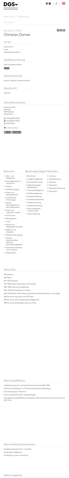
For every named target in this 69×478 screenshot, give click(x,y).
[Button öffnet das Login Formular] (56, 3)
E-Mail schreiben (12, 128)
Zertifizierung (7, 382)
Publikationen (55, 380)
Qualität (6, 380)
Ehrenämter (23, 385)
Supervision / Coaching (10, 378)
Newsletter (55, 385)
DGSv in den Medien (57, 374)
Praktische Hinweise (9, 386)
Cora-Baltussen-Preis (26, 393)
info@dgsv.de (43, 432)
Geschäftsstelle (24, 383)
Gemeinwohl (23, 389)
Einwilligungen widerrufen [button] (59, 472)
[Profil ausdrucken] (61, 30)
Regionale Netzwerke (25, 376)
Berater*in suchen (8, 370)
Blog (53, 372)
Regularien (23, 395)
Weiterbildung (39, 372)
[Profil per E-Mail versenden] (64, 30)
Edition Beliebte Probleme (56, 383)
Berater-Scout (9, 17)
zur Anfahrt (39, 436)
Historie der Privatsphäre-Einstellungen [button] (44, 472)
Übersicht (9, 22)
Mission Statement (25, 370)
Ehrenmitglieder (24, 387)
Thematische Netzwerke (26, 374)
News (53, 370)
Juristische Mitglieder (25, 379)
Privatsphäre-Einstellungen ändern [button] (27, 472)
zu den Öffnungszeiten (43, 439)
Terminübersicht (40, 380)
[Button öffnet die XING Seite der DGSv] (50, 3)
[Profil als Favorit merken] (58, 30)
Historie (22, 397)
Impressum (62, 471)
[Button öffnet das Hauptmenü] (63, 3)
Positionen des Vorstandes (56, 377)
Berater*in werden (41, 370)
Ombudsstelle (7, 384)
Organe (22, 381)
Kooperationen (24, 391)
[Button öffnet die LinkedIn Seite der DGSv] (46, 3)
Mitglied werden (24, 372)
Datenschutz (61, 470)
